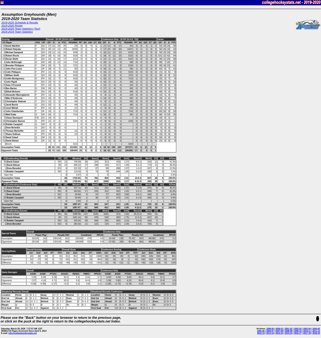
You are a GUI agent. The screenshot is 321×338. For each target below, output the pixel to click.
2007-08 (279, 331)
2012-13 (261, 333)
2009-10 (298, 331)
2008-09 (288, 331)
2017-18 (307, 333)
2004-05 (316, 329)
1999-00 (270, 329)
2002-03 (298, 329)
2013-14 (270, 333)
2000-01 (279, 329)
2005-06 (261, 331)
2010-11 (307, 331)
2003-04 (307, 329)
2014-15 (279, 333)
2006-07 (270, 331)
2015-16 (288, 333)
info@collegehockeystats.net (22, 333)
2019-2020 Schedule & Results (19, 22)
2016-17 (298, 333)
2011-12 (316, 331)
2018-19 (316, 333)
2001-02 (288, 329)
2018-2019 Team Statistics (17, 31)
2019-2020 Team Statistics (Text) (20, 28)
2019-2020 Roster (12, 25)
